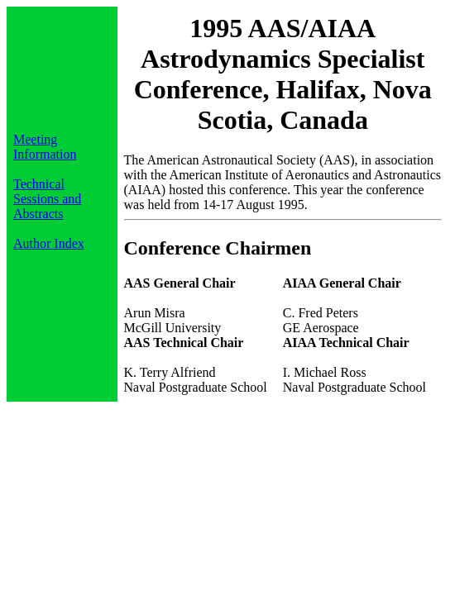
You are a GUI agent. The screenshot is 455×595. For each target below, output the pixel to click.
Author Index (48, 243)
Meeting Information (44, 146)
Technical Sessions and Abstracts (47, 199)
